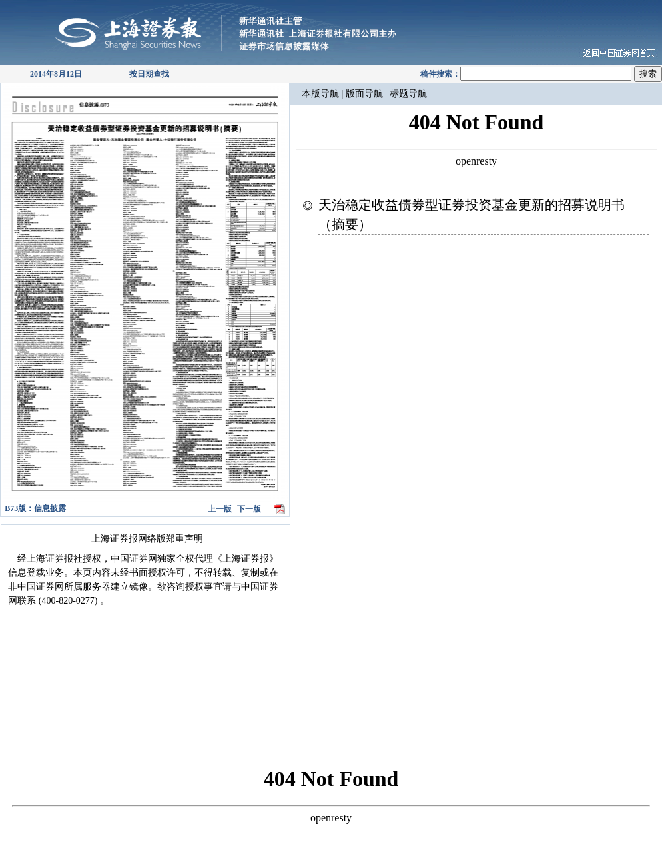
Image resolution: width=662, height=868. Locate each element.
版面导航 (366, 94)
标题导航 (407, 94)
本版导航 (320, 94)
